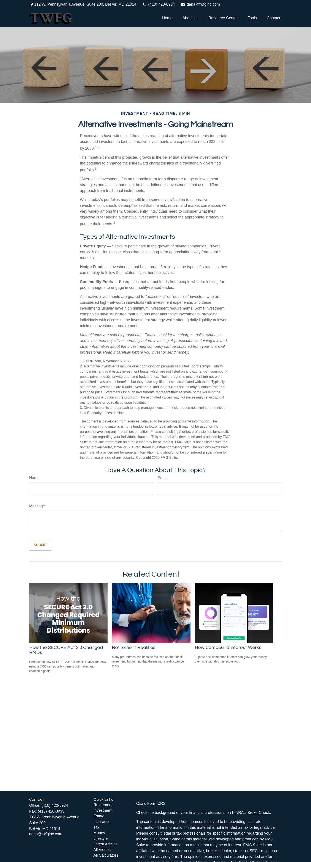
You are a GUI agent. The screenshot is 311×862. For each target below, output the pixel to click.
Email (162, 478)
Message (37, 506)
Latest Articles (106, 844)
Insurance (102, 821)
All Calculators (106, 855)
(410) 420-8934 (158, 4)
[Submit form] (40, 545)
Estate (99, 816)
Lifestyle (101, 838)
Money (99, 833)
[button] (167, 18)
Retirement (103, 805)
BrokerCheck (259, 812)
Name (34, 478)
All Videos (102, 850)
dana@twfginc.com (200, 4)
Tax (97, 827)
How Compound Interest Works (228, 647)
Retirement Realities (134, 647)
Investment (103, 810)
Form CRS (156, 803)
